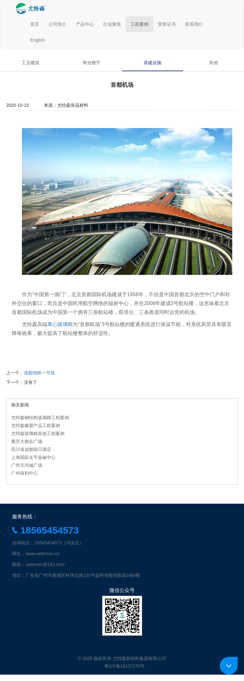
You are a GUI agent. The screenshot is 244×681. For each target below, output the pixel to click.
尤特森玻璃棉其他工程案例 (37, 433)
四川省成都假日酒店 (31, 449)
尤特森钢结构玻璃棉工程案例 (40, 417)
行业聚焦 (112, 24)
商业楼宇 (91, 62)
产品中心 (85, 24)
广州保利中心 (24, 473)
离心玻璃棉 (60, 324)
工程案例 (139, 24)
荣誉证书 (167, 24)
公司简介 (57, 24)
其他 (213, 62)
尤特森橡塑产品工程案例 (35, 425)
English (37, 40)
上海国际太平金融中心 (33, 457)
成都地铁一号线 (39, 372)
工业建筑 (30, 62)
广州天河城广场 (26, 465)
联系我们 (194, 24)
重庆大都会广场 (26, 441)
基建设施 (152, 62)
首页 (34, 24)
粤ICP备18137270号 (124, 666)
